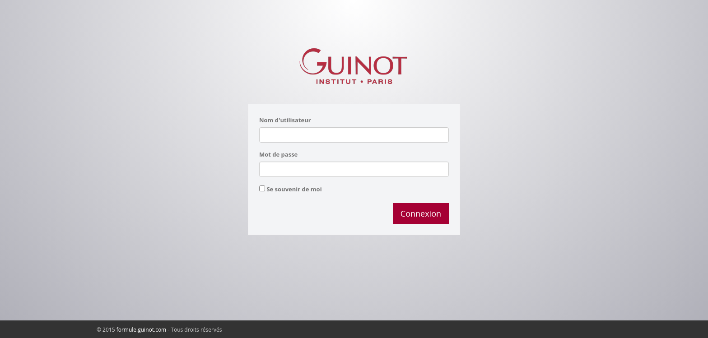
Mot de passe (278, 154)
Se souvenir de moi (293, 189)
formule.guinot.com (141, 329)
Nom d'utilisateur (285, 120)
